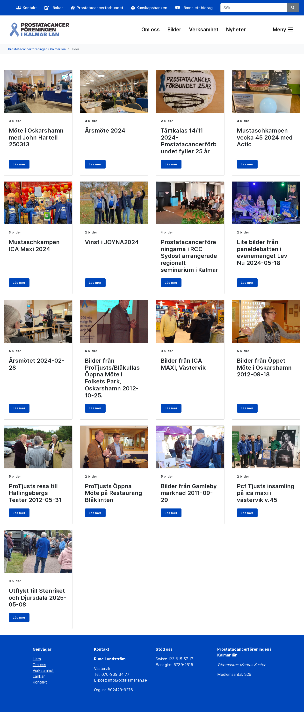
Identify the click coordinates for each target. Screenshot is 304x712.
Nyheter (236, 30)
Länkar (39, 676)
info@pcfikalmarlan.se (127, 680)
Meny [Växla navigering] (283, 30)
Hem (37, 658)
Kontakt (40, 682)
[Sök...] (253, 7)
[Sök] (293, 7)
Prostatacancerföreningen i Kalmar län (37, 49)
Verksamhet (203, 30)
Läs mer (19, 164)
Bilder (174, 30)
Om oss (150, 30)
